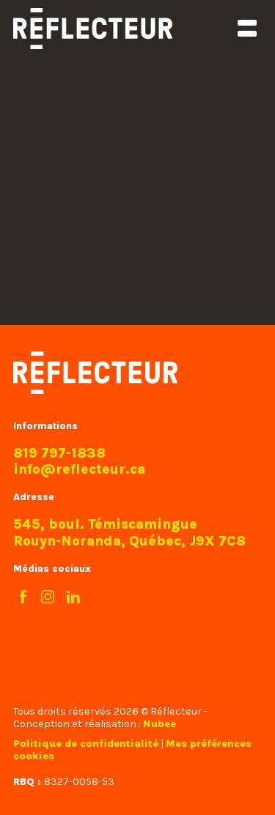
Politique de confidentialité (85, 743)
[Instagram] (47, 597)
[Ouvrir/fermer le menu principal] (247, 28)
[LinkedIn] (74, 597)
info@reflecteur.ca (79, 469)
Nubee (159, 724)
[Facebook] (22, 597)
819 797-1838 (59, 453)
